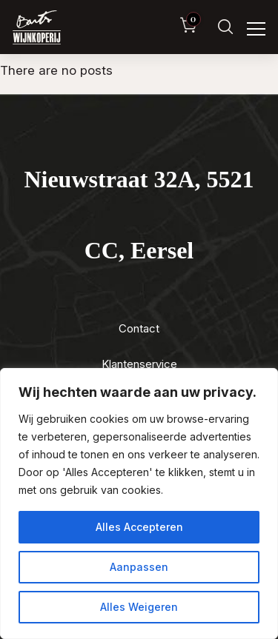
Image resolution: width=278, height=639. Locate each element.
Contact (139, 328)
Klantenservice (139, 364)
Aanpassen (139, 567)
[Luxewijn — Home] (37, 27)
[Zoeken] (225, 27)
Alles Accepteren (139, 527)
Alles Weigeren (139, 606)
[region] (139, 503)
